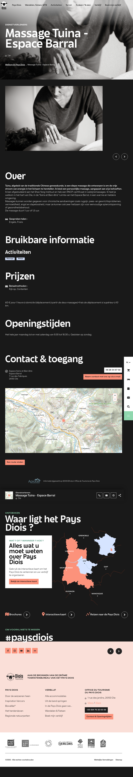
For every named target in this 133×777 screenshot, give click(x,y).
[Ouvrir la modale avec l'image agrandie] (54, 118)
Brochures (14, 620)
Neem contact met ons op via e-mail (99, 380)
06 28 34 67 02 (111, 371)
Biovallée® (10, 709)
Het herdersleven (14, 714)
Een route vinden (17, 464)
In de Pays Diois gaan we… (58, 709)
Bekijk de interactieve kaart (26, 585)
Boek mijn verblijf (113, 5)
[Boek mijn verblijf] (128, 379)
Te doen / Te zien (83, 5)
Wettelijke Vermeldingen (103, 767)
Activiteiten (56, 5)
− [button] (115, 401)
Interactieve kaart (54, 620)
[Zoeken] (128, 406)
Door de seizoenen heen (17, 699)
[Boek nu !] (128, 370)
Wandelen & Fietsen (55, 714)
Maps (90, 706)
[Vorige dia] (116, 156)
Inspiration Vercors (15, 704)
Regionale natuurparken (17, 719)
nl (127, 362)
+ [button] (115, 397)
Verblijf (98, 5)
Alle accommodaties (55, 699)
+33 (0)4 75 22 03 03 (99, 714)
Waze (98, 706)
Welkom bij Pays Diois (15, 65)
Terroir (69, 5)
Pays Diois (16, 5)
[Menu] (128, 415)
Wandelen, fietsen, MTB (36, 5)
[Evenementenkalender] (128, 388)
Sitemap (119, 767)
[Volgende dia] (124, 156)
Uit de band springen (56, 704)
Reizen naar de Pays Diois (102, 620)
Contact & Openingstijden (102, 723)
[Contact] (128, 397)
